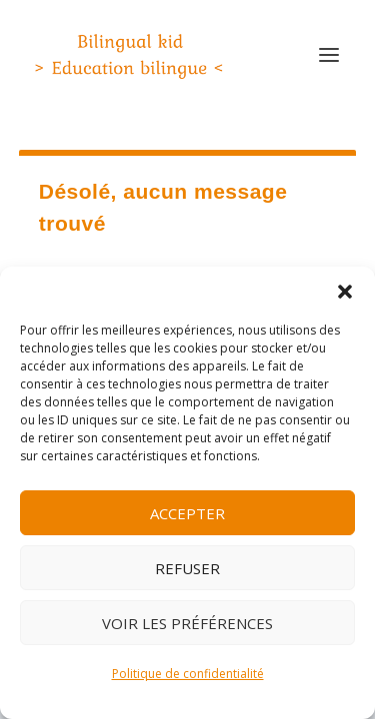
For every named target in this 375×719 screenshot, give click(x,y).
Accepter (187, 513)
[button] (345, 292)
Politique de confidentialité (188, 673)
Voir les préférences (187, 623)
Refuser (187, 568)
